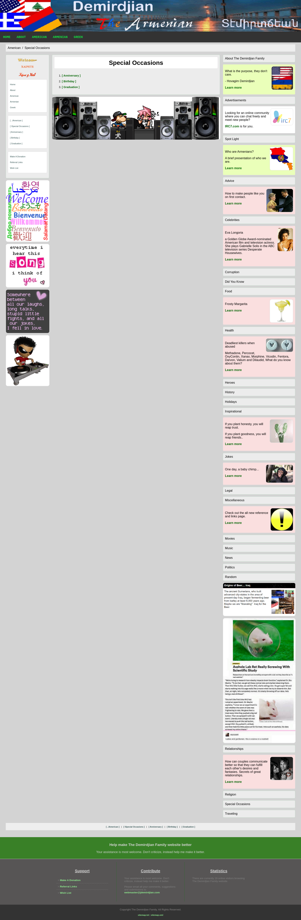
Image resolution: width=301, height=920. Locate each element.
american (14, 47)
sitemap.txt (143, 915)
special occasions (37, 47)
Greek (78, 37)
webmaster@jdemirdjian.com (142, 892)
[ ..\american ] (16, 120)
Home (6, 37)
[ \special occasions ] (20, 126)
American (39, 37)
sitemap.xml (157, 915)
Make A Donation (18, 156)
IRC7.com (232, 126)
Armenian (60, 37)
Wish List (14, 168)
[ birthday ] (15, 138)
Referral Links (16, 162)
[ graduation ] (16, 143)
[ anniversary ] (16, 132)
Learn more (233, 87)
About (21, 37)
